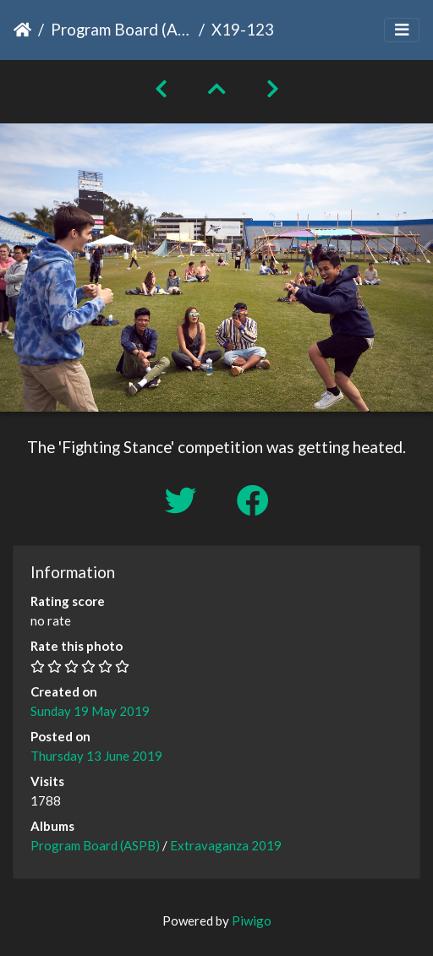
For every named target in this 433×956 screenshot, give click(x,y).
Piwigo (251, 920)
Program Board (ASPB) (121, 29)
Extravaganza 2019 (226, 845)
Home (22, 29)
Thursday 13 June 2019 (96, 755)
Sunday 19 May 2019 (90, 710)
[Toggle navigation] (401, 30)
